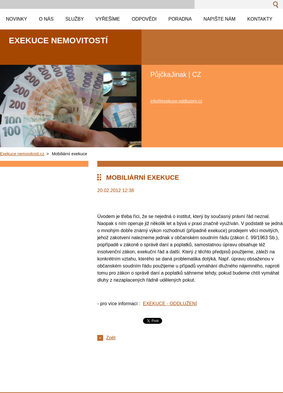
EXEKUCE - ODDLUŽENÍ (170, 303)
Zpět (111, 337)
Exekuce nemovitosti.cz (22, 153)
